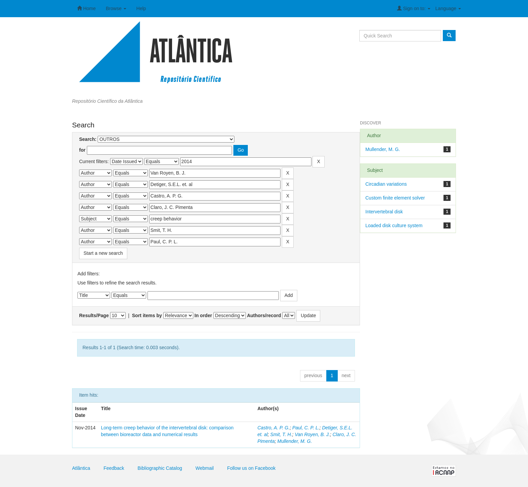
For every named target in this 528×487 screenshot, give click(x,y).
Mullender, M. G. (294, 441)
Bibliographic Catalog (160, 468)
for (82, 150)
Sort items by (147, 315)
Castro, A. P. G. (273, 427)
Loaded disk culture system (394, 225)
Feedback (113, 468)
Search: (87, 139)
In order (203, 315)
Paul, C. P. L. (306, 427)
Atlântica (81, 468)
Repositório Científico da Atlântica (107, 101)
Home (86, 8)
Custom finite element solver (395, 198)
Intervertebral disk (384, 211)
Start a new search (103, 253)
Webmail (205, 468)
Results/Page (94, 315)
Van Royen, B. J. (312, 434)
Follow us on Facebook (251, 468)
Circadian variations (386, 184)
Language (448, 8)
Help (141, 8)
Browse (116, 8)
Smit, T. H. (281, 434)
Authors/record (264, 315)
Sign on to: (413, 8)
